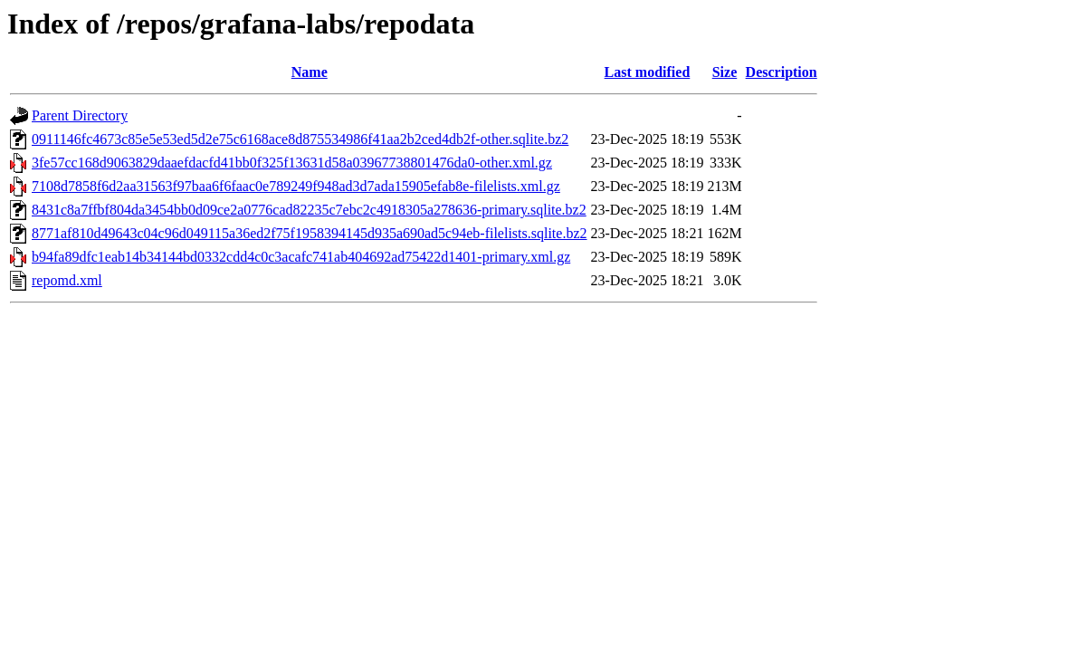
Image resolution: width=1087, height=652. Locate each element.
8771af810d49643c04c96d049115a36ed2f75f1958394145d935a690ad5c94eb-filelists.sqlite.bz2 (309, 233)
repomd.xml (67, 280)
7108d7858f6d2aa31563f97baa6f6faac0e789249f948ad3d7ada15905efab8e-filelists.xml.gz (296, 186)
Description (781, 72)
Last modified (648, 72)
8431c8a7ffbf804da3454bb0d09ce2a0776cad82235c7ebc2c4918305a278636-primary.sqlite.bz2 (309, 209)
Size (725, 72)
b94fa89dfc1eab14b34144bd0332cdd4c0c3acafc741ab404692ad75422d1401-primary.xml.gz (301, 256)
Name (309, 72)
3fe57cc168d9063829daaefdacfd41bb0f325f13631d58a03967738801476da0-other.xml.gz (292, 162)
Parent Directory (80, 115)
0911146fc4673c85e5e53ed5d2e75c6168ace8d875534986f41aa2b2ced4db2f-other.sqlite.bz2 (300, 139)
